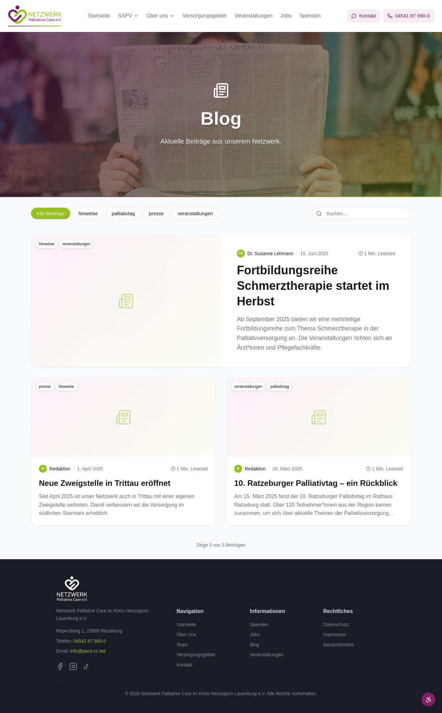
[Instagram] (73, 666)
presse (156, 213)
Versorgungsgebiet (204, 15)
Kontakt (184, 664)
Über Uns (186, 634)
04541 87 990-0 (90, 641)
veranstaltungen (195, 213)
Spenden (310, 15)
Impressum (334, 634)
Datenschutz (336, 624)
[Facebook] (60, 666)
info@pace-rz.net (88, 651)
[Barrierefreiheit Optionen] (428, 699)
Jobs (286, 15)
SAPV (128, 15)
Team (182, 644)
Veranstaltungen (254, 15)
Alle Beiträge (51, 213)
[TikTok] (86, 666)
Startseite (99, 15)
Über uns (160, 15)
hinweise (88, 213)
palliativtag (123, 213)
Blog (254, 644)
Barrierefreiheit (338, 644)
